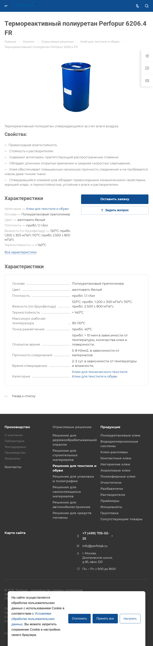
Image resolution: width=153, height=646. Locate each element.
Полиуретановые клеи (120, 435)
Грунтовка (109, 513)
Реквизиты (13, 458)
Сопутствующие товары (121, 519)
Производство (17, 427)
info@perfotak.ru (95, 546)
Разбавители (111, 489)
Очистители (110, 482)
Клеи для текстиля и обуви (47, 209)
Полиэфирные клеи (117, 476)
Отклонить (79, 618)
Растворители (112, 495)
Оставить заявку (114, 199)
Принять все (105, 618)
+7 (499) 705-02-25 (95, 535)
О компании (14, 435)
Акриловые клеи (115, 470)
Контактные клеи (115, 458)
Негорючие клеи (115, 464)
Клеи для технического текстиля (99, 372)
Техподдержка (15, 447)
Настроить (130, 618)
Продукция (110, 427)
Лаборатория (14, 441)
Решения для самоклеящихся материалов (67, 491)
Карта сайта (15, 533)
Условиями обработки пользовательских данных (33, 619)
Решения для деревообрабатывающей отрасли (75, 439)
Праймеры (109, 501)
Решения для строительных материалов (65, 455)
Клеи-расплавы (114, 452)
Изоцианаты (111, 507)
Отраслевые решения (72, 427)
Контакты (13, 467)
